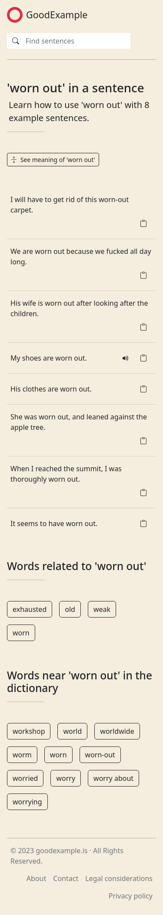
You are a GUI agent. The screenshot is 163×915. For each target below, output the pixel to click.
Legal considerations (119, 878)
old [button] (70, 609)
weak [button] (101, 609)
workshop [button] (29, 731)
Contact (65, 878)
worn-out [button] (100, 755)
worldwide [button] (117, 731)
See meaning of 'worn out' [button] (53, 159)
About (36, 878)
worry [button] (65, 778)
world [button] (72, 731)
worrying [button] (27, 802)
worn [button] (21, 633)
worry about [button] (113, 778)
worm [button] (22, 755)
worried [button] (25, 778)
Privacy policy (131, 896)
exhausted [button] (30, 609)
